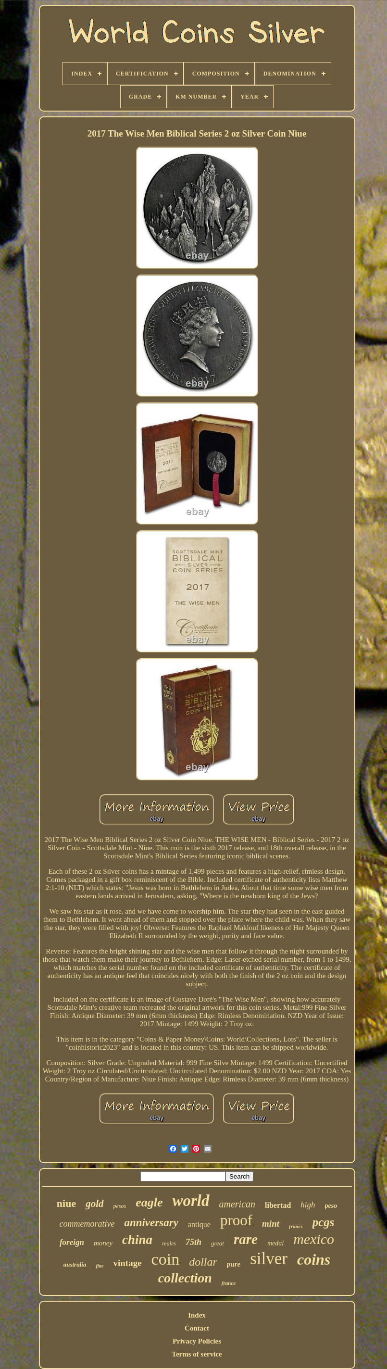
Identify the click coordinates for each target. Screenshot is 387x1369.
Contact (197, 1328)
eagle (149, 1202)
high (307, 1204)
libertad (278, 1205)
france (229, 1283)
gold (94, 1203)
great (217, 1243)
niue (66, 1203)
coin (165, 1259)
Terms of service (197, 1354)
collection (185, 1277)
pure (233, 1264)
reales (169, 1243)
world (190, 1200)
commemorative (86, 1224)
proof (236, 1220)
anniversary (151, 1223)
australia (75, 1264)
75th (193, 1242)
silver (268, 1258)
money (103, 1243)
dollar (203, 1262)
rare (246, 1239)
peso (331, 1205)
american (237, 1204)
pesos (119, 1206)
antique (199, 1224)
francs (296, 1226)
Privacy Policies (197, 1341)
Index (197, 1315)
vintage (127, 1263)
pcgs (323, 1222)
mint (270, 1223)
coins (313, 1259)
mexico (313, 1239)
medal (275, 1243)
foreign (72, 1242)
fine (99, 1266)
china (137, 1239)
